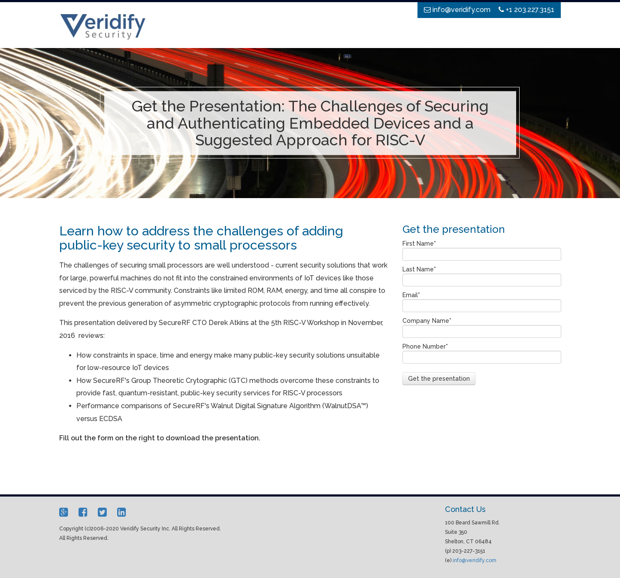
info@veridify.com (474, 560)
